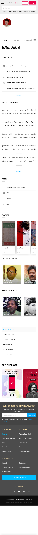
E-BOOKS (32, 12)
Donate (25, 3)
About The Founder (26, 438)
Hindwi (4, 463)
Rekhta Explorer (24, 451)
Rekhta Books (6, 471)
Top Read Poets (8, 334)
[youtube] (19, 491)
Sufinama (22, 463)
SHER (10, 12)
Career (21, 447)
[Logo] (9, 3)
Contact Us (23, 442)
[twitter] (14, 491)
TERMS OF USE (20, 499)
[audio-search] (34, 7)
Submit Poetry (7, 451)
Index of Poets (8, 330)
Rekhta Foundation (25, 434)
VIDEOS (25, 12)
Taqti (3, 442)
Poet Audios (7, 354)
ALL (5, 40)
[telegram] (28, 491)
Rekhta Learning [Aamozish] (24, 467)
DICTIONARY (17, 12)
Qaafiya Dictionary (8, 438)
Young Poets (8, 349)
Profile (16, 40)
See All (19, 95)
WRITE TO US (19, 477)
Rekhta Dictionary (8, 467)
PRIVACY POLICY (10, 499)
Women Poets (8, 344)
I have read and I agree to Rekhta (17, 420)
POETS (5, 12)
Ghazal (28, 40)
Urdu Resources (7, 447)
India (26, 26)
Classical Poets (9, 339)
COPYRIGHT (29, 499)
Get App (32, 3)
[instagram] (23, 491)
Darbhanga (21, 26)
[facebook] (9, 491)
